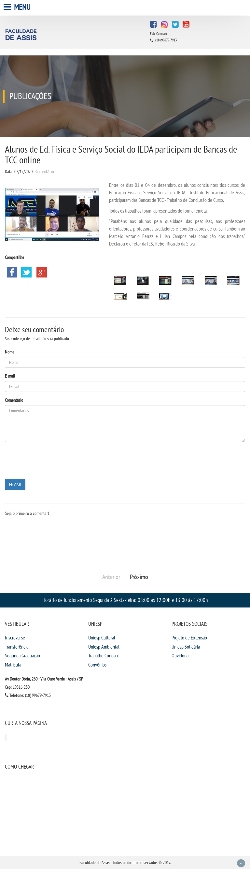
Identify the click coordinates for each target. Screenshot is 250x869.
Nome (9, 352)
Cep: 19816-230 (17, 687)
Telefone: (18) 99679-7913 (28, 695)
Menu (18, 7)
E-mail (10, 376)
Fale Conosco (158, 33)
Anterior (111, 577)
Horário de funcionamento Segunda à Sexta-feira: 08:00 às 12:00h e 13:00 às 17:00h (125, 600)
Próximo (139, 577)
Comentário (14, 400)
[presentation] (54, 459)
